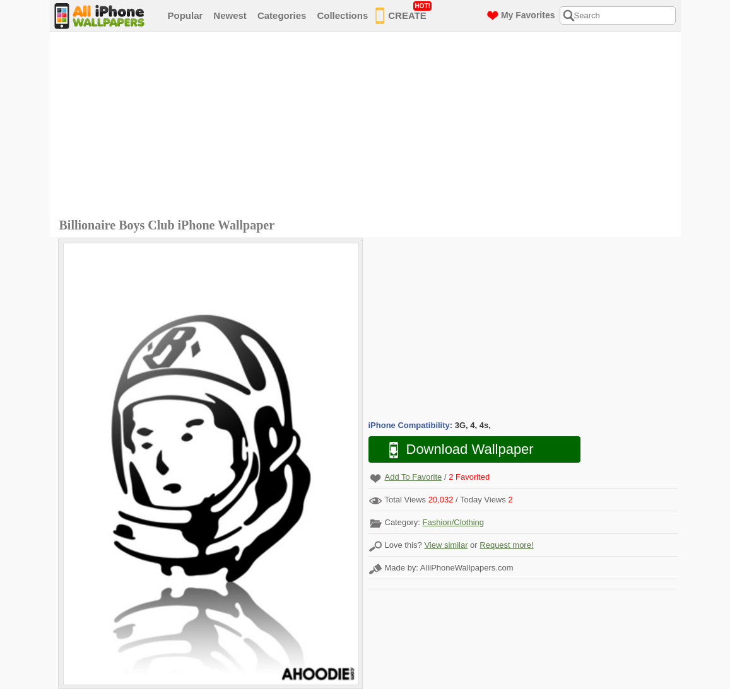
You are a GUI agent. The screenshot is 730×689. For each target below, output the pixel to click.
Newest (230, 15)
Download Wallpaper (455, 449)
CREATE (403, 13)
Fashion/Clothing (453, 522)
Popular (185, 15)
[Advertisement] (368, 126)
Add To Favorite (413, 477)
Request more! (506, 545)
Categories (282, 15)
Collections (342, 15)
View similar (446, 545)
